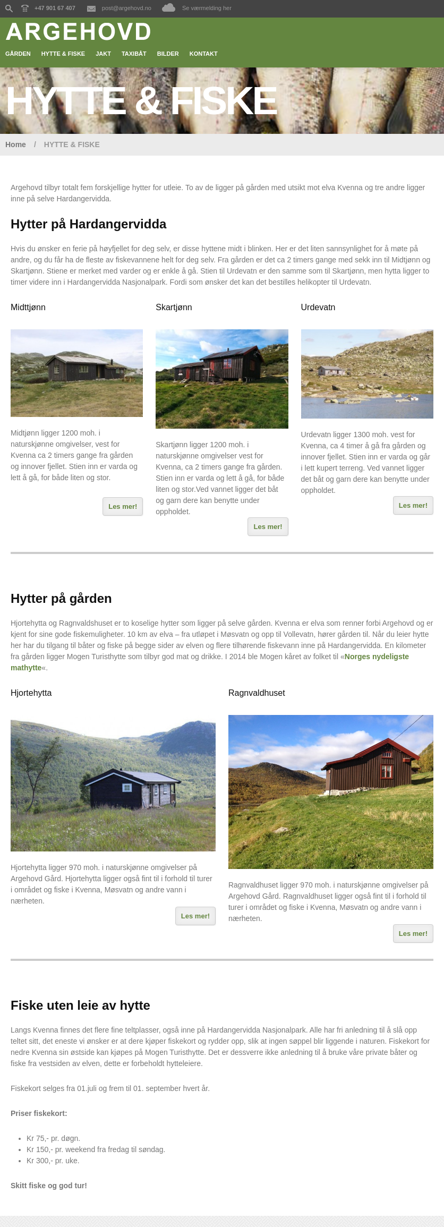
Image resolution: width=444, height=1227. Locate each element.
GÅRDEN (18, 53)
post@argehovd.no (126, 8)
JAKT (103, 53)
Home (15, 144)
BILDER (168, 53)
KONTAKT (204, 53)
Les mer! (122, 506)
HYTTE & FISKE (63, 53)
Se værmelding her (207, 8)
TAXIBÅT (134, 53)
